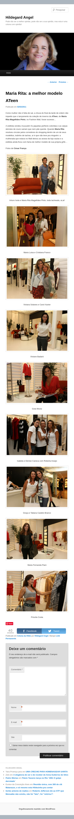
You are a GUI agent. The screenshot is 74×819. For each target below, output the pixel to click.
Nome (16, 707)
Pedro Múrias (12, 778)
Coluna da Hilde (24, 636)
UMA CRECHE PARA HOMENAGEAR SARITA (47, 771)
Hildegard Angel (19, 17)
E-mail (16, 722)
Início (8, 73)
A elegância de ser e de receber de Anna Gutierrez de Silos (40, 775)
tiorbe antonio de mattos (17, 791)
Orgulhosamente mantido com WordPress (37, 809)
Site (12, 737)
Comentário (17, 669)
